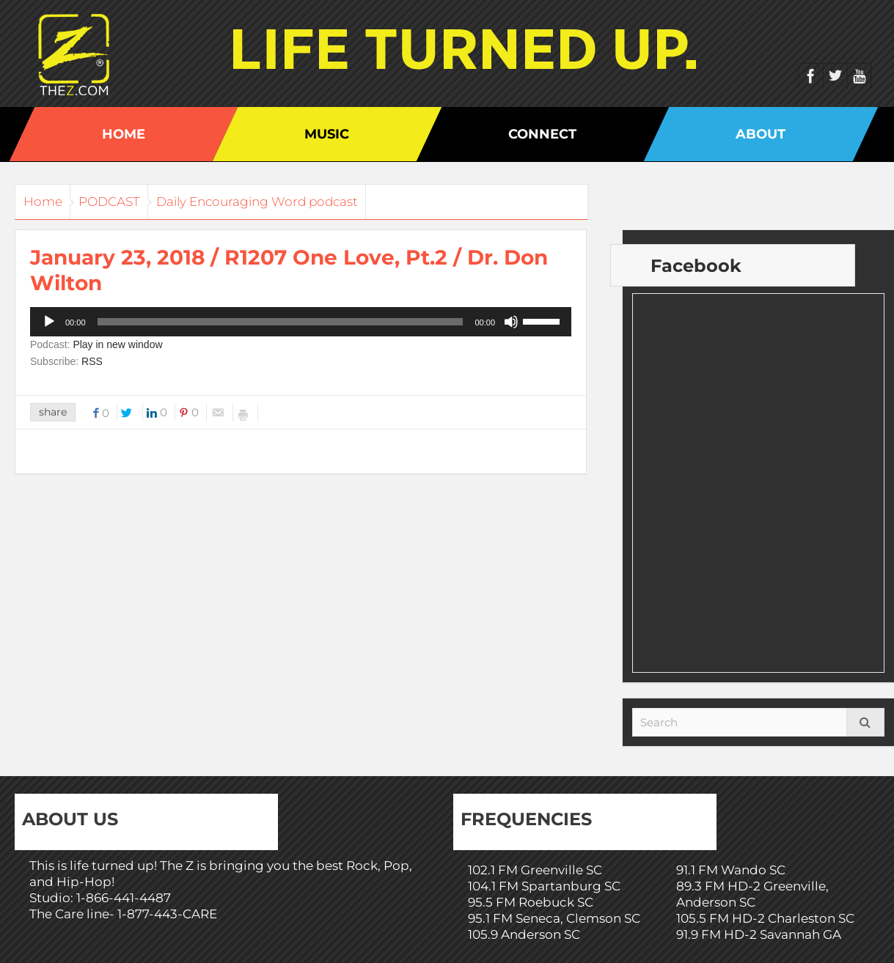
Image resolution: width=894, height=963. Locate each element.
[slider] (281, 321)
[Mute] (511, 321)
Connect (542, 134)
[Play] (49, 321)
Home (123, 134)
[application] (300, 321)
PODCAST (130, 201)
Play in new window (117, 344)
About (760, 134)
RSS (92, 361)
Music (326, 134)
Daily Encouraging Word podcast (291, 201)
